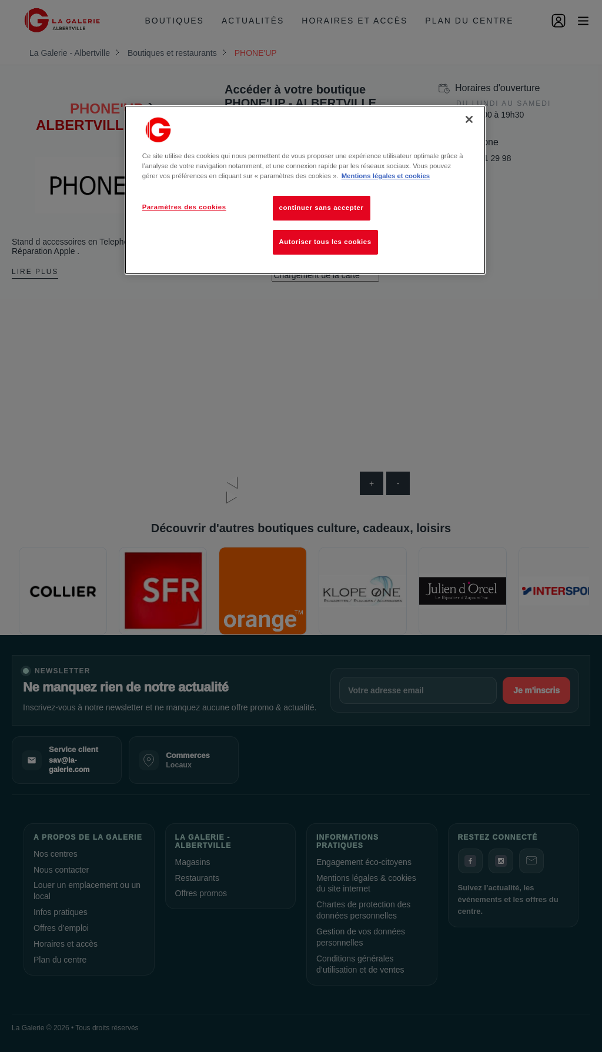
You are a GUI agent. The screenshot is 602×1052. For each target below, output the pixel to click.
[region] (305, 190)
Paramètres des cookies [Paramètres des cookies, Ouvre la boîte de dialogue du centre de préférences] (184, 207)
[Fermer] (469, 119)
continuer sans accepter (321, 207)
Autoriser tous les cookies (325, 241)
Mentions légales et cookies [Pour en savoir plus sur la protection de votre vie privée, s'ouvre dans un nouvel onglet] (386, 175)
